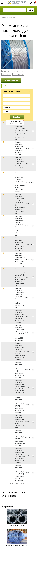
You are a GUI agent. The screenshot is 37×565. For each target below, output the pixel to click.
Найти (30, 10)
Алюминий (12, 17)
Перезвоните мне (11, 86)
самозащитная (18, 74)
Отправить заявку (11, 80)
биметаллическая (18, 71)
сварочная (5, 71)
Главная (4, 17)
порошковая (6, 74)
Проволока (12, 19)
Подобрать (17, 117)
